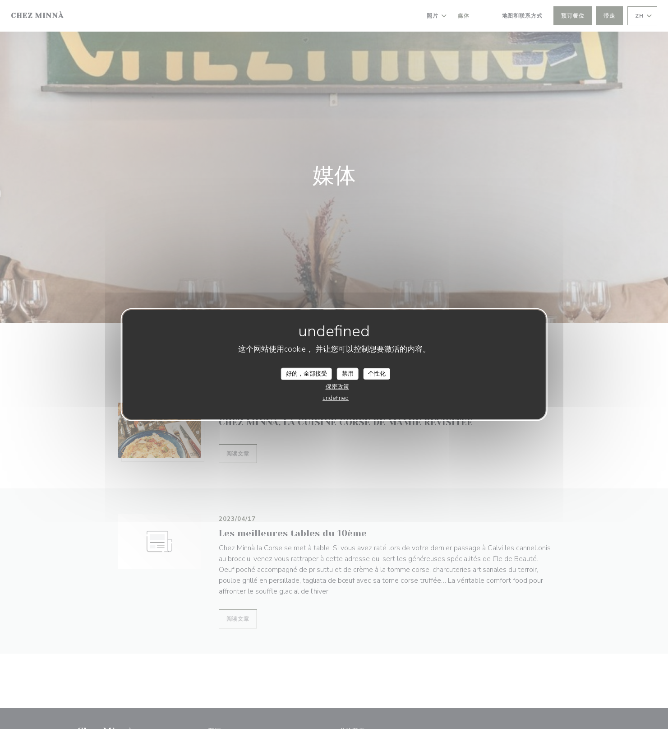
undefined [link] (335, 398)
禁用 (348, 373)
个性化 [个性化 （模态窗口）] (377, 373)
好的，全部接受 (306, 373)
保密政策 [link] (337, 387)
